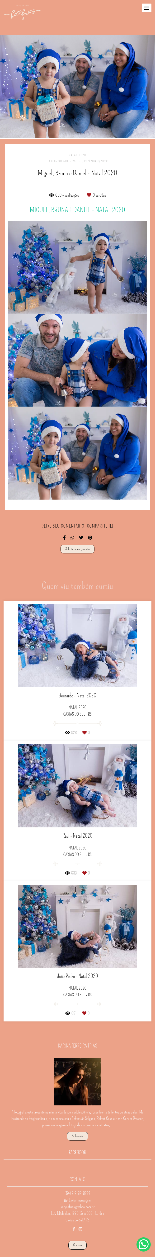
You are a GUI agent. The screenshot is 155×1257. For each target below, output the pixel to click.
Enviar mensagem (80, 1190)
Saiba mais (77, 1126)
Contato (77, 1235)
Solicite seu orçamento (78, 549)
